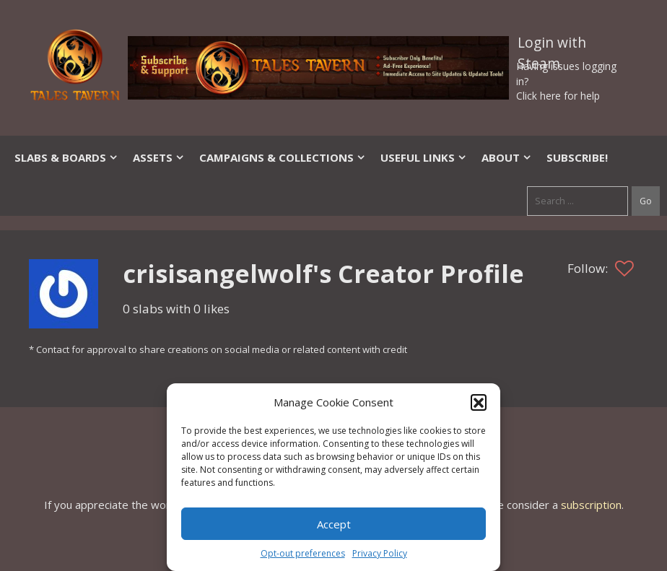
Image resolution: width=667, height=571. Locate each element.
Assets (159, 157)
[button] (478, 402)
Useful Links (423, 157)
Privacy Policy (379, 553)
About (506, 157)
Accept (334, 524)
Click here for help (558, 96)
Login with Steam (552, 45)
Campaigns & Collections (282, 157)
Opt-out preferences (303, 553)
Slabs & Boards (66, 157)
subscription (591, 504)
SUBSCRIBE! (577, 157)
